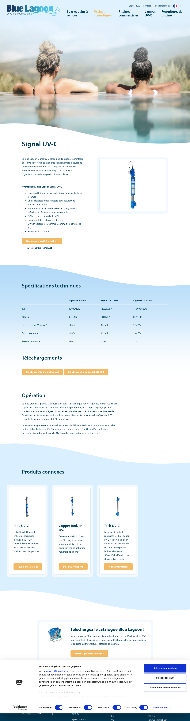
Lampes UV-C (150, 14)
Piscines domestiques (103, 14)
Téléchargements (161, 5)
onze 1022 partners (57, 678)
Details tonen (160, 715)
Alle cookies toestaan (165, 675)
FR (177, 5)
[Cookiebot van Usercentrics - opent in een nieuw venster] (19, 715)
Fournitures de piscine (172, 14)
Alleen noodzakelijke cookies (165, 695)
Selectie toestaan (165, 685)
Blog (131, 5)
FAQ (138, 5)
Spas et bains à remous (77, 14)
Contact (147, 5)
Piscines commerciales (128, 14)
